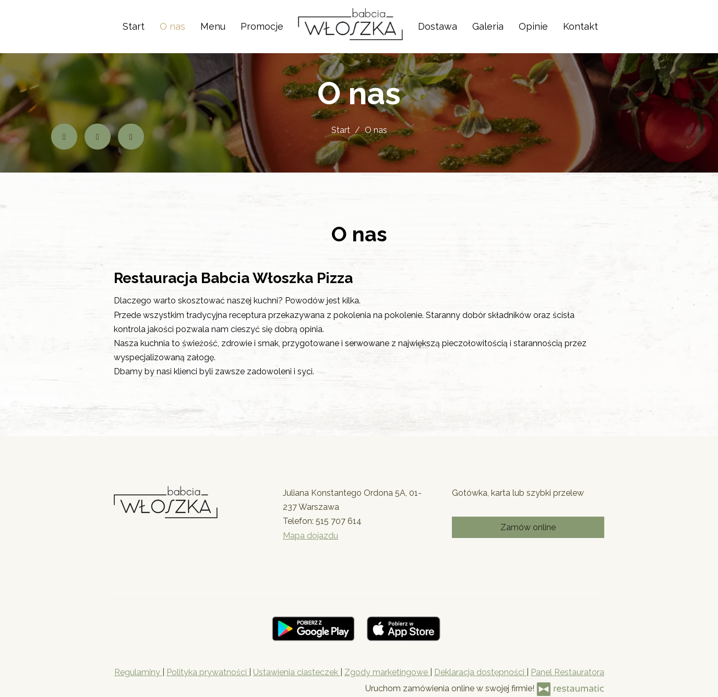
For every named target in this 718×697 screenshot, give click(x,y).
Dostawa (437, 26)
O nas (172, 26)
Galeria (488, 26)
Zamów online (528, 527)
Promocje (262, 26)
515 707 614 (339, 521)
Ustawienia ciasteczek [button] (296, 672)
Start (134, 26)
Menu (212, 26)
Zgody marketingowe (387, 672)
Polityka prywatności (207, 672)
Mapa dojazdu (310, 536)
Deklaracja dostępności (480, 672)
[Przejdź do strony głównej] (350, 24)
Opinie (533, 26)
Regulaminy (138, 672)
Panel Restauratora (567, 672)
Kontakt (580, 26)
